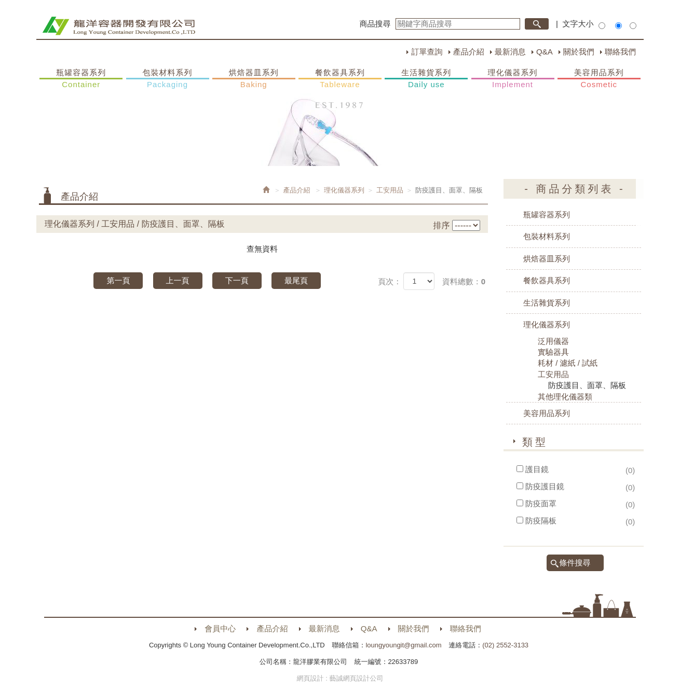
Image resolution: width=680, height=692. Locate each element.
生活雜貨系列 (426, 79)
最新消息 (510, 51)
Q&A (544, 51)
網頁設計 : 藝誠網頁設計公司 (340, 678)
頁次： (389, 281)
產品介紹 (468, 51)
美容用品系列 (599, 79)
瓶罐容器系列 (81, 79)
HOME (118, 26)
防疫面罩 (540, 503)
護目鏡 (537, 469)
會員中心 (220, 628)
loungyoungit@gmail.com (403, 645)
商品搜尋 (375, 23)
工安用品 (389, 190)
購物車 (654, 201)
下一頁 (237, 280)
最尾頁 (296, 280)
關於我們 (578, 51)
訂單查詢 (426, 51)
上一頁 (177, 280)
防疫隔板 (540, 520)
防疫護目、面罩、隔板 (587, 385)
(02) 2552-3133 (505, 645)
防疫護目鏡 (544, 486)
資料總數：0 (463, 281)
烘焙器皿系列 (253, 79)
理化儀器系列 (512, 79)
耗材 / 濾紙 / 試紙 (567, 362)
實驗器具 (553, 352)
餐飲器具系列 (340, 79)
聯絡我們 (620, 51)
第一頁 (118, 280)
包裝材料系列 (167, 79)
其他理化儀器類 (565, 396)
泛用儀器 (553, 341)
